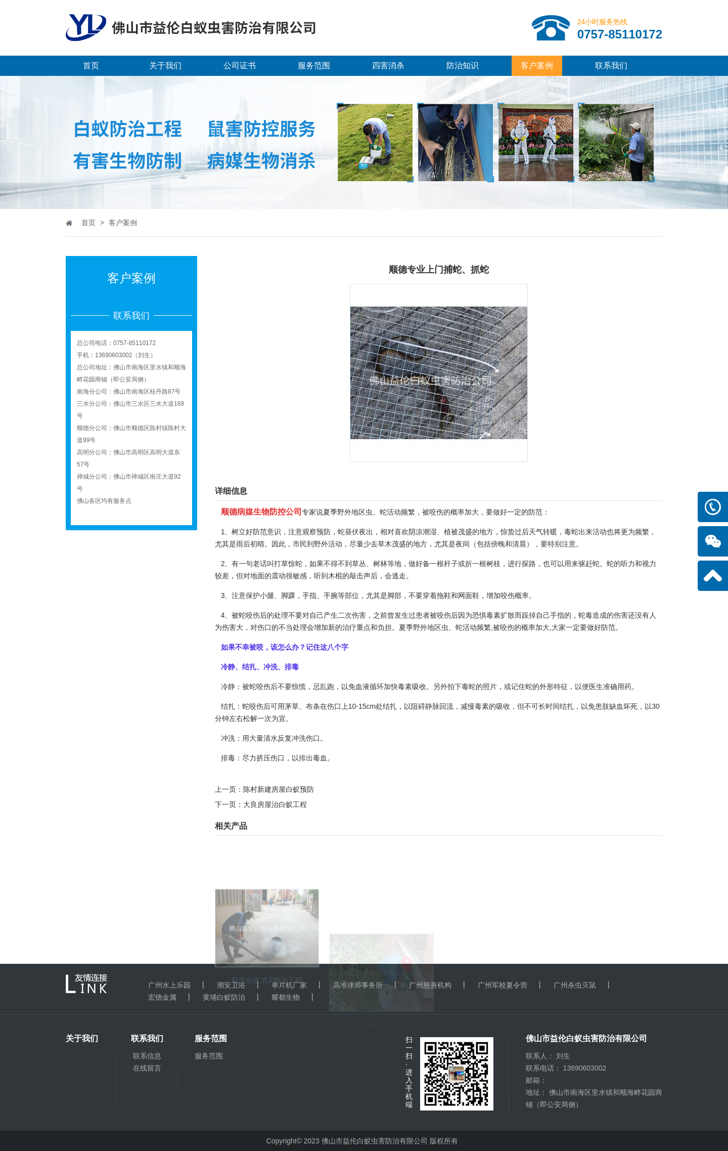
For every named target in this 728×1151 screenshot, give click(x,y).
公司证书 (239, 65)
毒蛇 (571, 532)
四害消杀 (388, 65)
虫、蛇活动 (459, 627)
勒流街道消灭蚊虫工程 (267, 1030)
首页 (91, 65)
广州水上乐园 (169, 985)
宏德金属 (162, 997)
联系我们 (611, 65)
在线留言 (147, 1068)
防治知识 (462, 65)
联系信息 (147, 1056)
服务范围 (314, 65)
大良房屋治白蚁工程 (275, 804)
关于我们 (165, 65)
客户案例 (537, 65)
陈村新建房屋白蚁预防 (278, 789)
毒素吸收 (412, 687)
